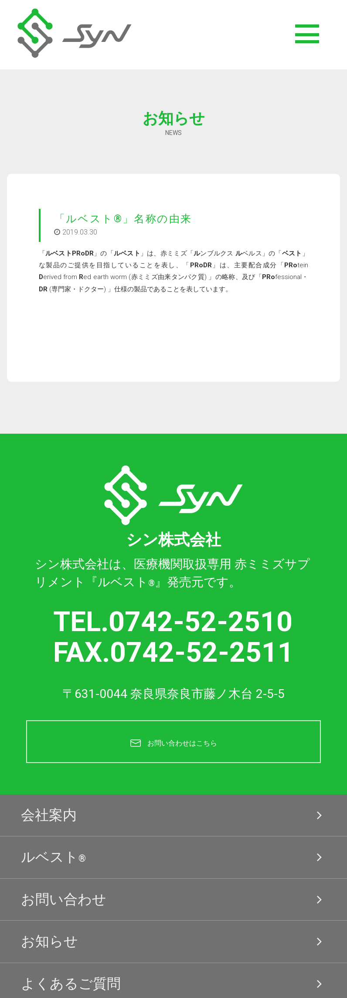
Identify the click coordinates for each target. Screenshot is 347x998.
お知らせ (174, 942)
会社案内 (174, 815)
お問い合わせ (174, 900)
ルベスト (174, 857)
